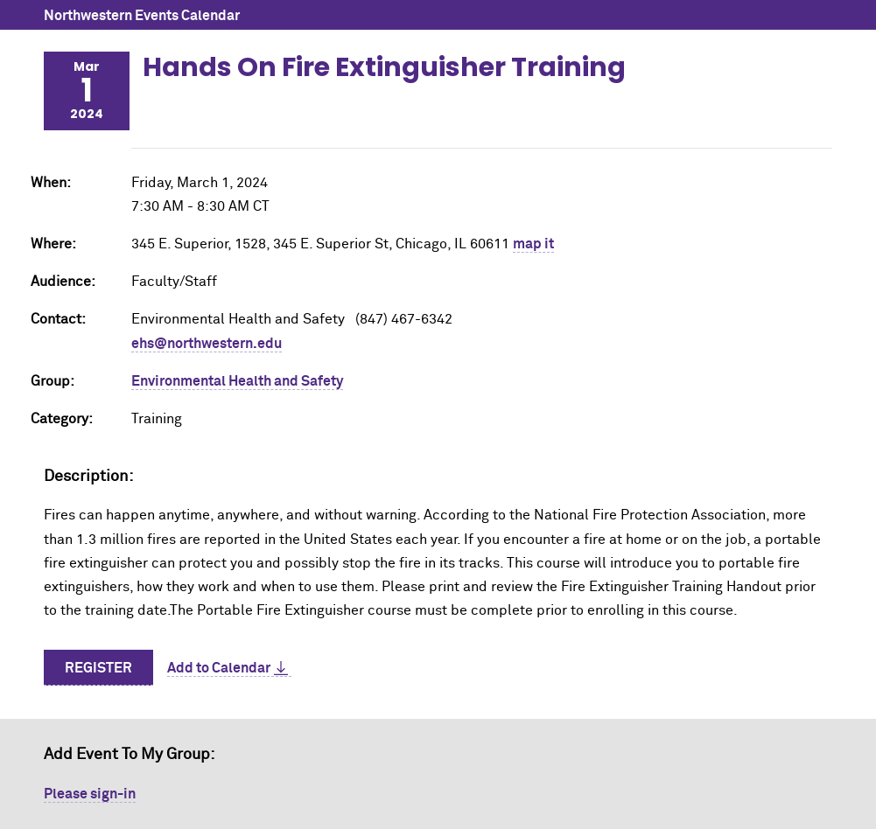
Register (98, 668)
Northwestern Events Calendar (142, 16)
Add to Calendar (218, 668)
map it (533, 244)
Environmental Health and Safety (237, 381)
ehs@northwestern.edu (206, 344)
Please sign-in (90, 794)
